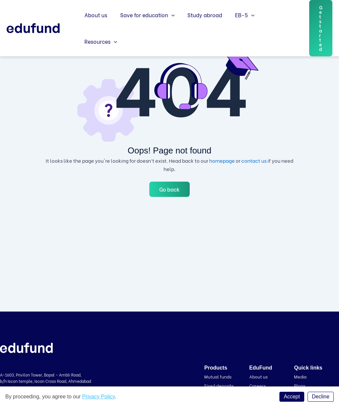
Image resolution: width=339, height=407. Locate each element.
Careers (257, 385)
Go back (169, 189)
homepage (222, 160)
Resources (273, 26)
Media (300, 376)
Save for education (144, 26)
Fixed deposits (218, 385)
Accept (292, 396)
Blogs (299, 385)
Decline (320, 396)
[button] (320, 26)
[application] (168, 26)
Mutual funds (217, 376)
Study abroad (199, 25)
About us (94, 25)
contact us (253, 160)
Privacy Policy (98, 396)
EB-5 (237, 26)
